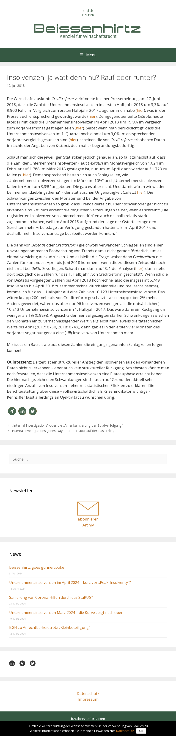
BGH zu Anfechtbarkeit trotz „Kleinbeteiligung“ (49, 627)
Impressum (88, 699)
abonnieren (88, 519)
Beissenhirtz (88, 28)
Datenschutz (88, 693)
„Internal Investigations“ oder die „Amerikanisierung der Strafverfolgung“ (67, 425)
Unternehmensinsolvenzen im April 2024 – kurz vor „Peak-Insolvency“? (70, 582)
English (88, 10)
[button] (12, 411)
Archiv (88, 525)
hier (140, 110)
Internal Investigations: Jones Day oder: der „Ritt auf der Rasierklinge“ (65, 430)
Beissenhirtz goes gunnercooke (36, 567)
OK (141, 731)
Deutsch (88, 15)
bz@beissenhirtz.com (88, 718)
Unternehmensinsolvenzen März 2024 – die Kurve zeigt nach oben (66, 612)
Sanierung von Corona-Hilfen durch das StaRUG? (51, 597)
